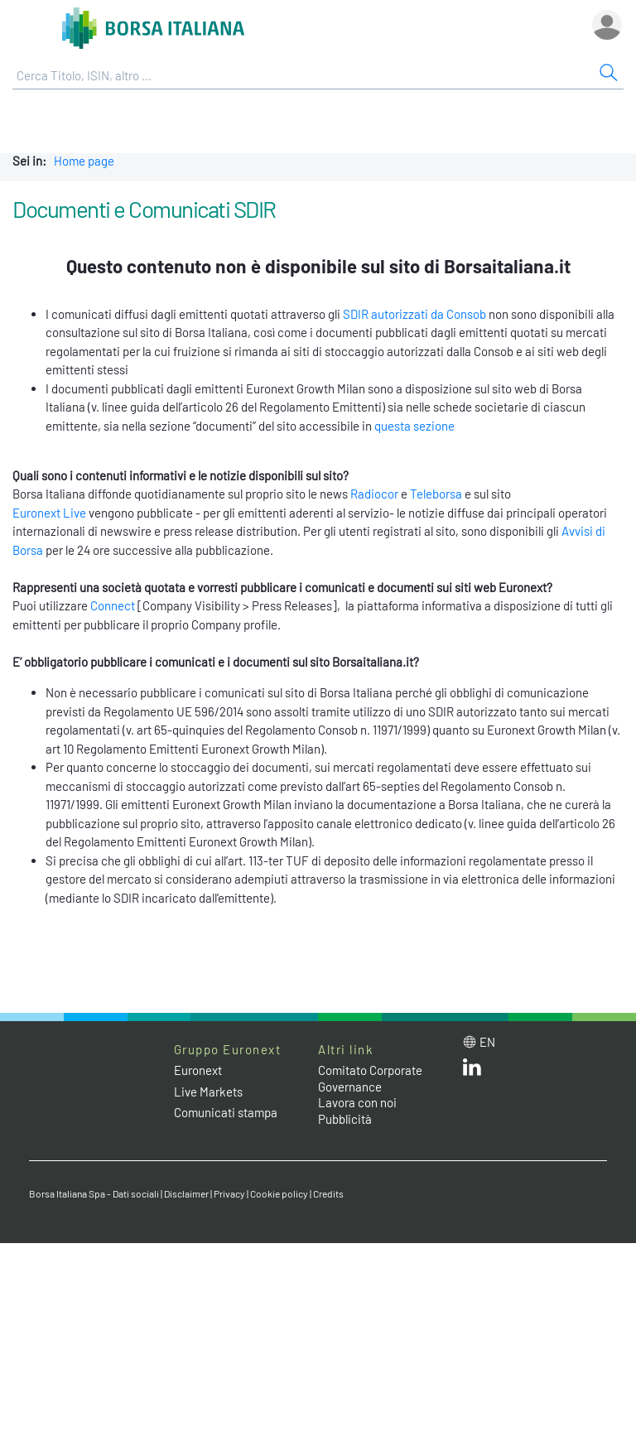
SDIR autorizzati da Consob (414, 313)
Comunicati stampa (225, 1112)
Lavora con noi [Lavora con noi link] (357, 1102)
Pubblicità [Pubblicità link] (345, 1118)
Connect (112, 605)
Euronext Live (49, 512)
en (487, 1041)
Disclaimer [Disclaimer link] (186, 1193)
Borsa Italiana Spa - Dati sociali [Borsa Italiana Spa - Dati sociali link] (94, 1193)
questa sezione (414, 425)
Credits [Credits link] (328, 1193)
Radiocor (374, 493)
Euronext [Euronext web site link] (198, 1070)
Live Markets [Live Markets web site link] (208, 1091)
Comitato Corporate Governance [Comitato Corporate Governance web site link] (370, 1078)
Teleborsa (436, 493)
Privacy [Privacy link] (229, 1193)
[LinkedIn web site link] (472, 1070)
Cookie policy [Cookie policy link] (279, 1193)
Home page (84, 160)
